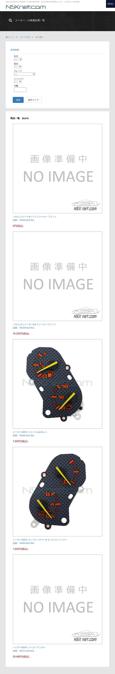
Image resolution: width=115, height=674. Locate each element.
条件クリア (33, 100)
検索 (18, 100)
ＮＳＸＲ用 (25, 37)
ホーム (10, 37)
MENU (110, 4)
